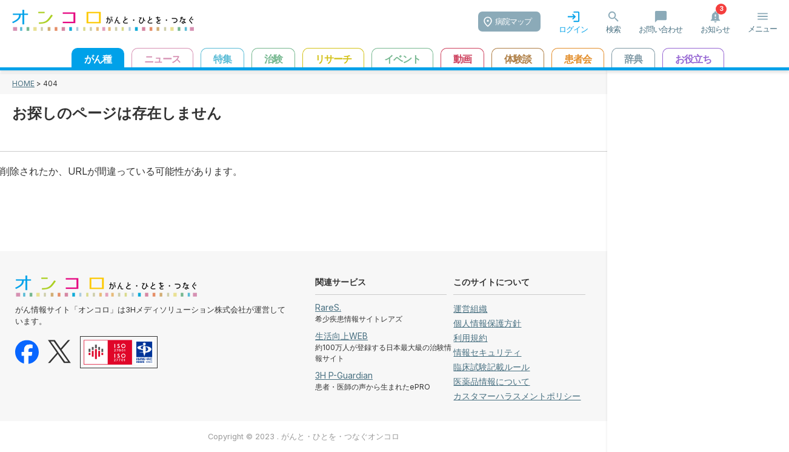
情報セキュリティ (487, 352)
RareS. (328, 307)
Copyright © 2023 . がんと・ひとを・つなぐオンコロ (303, 436)
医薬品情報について (491, 381)
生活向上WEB (341, 336)
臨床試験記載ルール (491, 367)
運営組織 (470, 308)
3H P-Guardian (344, 375)
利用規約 (470, 337)
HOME (23, 83)
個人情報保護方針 (487, 323)
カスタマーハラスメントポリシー (517, 396)
